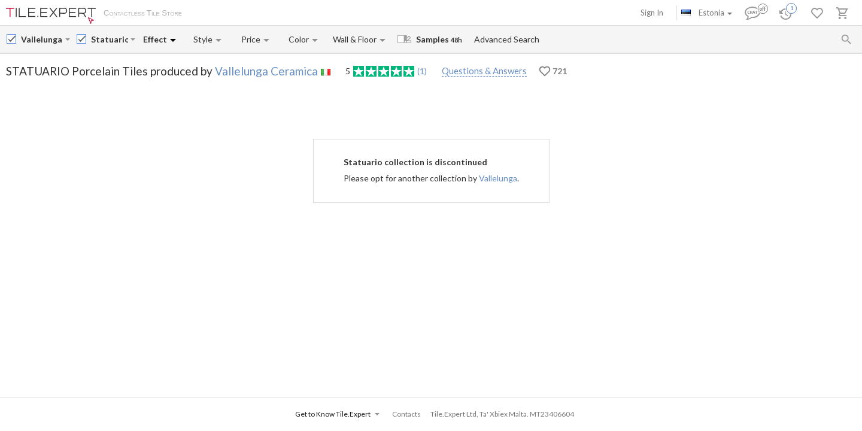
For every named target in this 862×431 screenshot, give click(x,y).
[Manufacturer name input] (42, 39)
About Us (210, 14)
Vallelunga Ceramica (266, 71)
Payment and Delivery (271, 14)
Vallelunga (498, 178)
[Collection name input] (109, 39)
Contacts (332, 14)
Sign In (652, 12)
